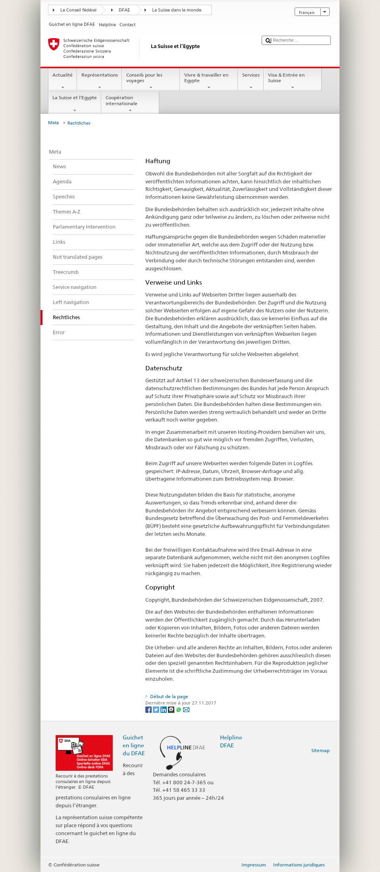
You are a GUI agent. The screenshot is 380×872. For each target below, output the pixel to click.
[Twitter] (156, 709)
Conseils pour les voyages (150, 81)
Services (250, 81)
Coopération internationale (130, 104)
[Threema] (172, 709)
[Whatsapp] (179, 709)
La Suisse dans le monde (176, 10)
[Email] (186, 709)
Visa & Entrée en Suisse (292, 81)
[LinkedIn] (164, 709)
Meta (53, 122)
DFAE (124, 10)
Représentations (99, 81)
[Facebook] (149, 709)
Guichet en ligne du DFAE (134, 745)
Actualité (63, 81)
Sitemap (320, 750)
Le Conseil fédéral (78, 10)
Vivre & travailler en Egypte (208, 81)
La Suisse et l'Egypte (75, 104)
